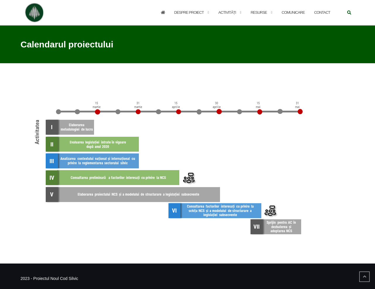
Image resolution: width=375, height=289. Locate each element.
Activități (227, 12)
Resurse (258, 12)
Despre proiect (189, 12)
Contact (322, 12)
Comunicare (293, 12)
